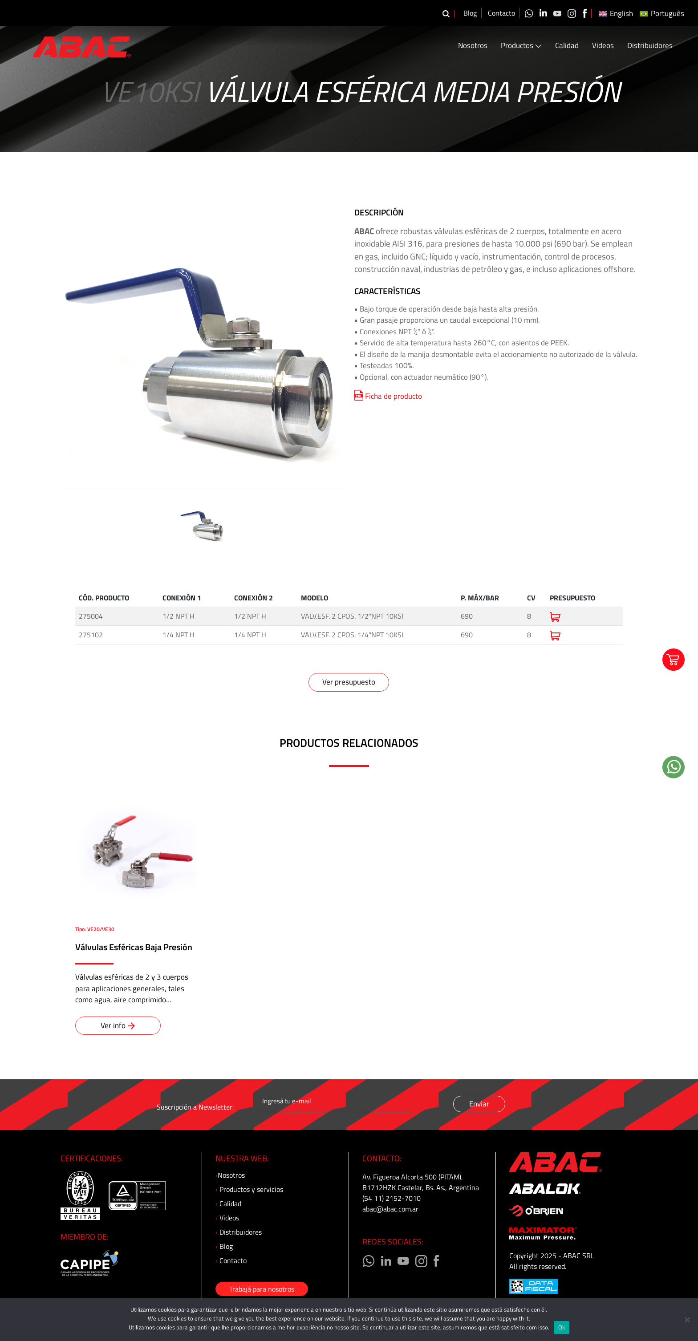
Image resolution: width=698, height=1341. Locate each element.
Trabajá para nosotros (261, 1289)
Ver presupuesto (348, 682)
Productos (521, 45)
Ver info (118, 1025)
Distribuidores (650, 45)
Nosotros (472, 45)
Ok (561, 1327)
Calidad (567, 45)
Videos (603, 45)
